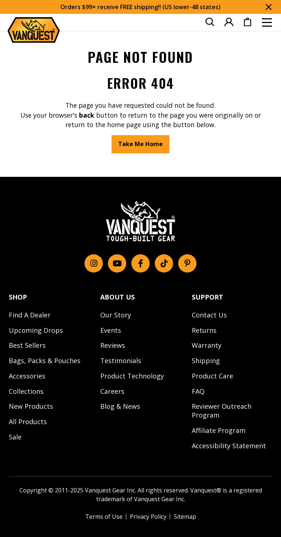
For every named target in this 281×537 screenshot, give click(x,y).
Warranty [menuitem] (206, 345)
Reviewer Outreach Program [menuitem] (221, 410)
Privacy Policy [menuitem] (148, 517)
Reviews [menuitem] (112, 345)
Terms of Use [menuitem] (104, 517)
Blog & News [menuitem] (120, 406)
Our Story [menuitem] (115, 315)
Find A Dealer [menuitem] (29, 315)
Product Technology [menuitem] (132, 376)
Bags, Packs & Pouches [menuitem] (44, 360)
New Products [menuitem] (31, 406)
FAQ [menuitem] (198, 391)
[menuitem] (209, 22)
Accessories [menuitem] (27, 376)
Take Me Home (140, 144)
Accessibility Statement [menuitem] (229, 445)
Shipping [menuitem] (206, 360)
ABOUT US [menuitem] (117, 297)
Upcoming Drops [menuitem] (36, 330)
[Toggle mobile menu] (267, 22)
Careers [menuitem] (112, 391)
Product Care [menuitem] (212, 376)
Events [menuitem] (110, 330)
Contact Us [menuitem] (209, 315)
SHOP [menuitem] (18, 297)
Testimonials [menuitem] (120, 360)
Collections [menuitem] (26, 391)
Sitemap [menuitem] (185, 517)
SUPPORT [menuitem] (207, 297)
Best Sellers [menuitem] (27, 345)
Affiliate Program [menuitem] (219, 430)
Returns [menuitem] (204, 330)
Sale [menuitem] (15, 437)
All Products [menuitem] (28, 421)
